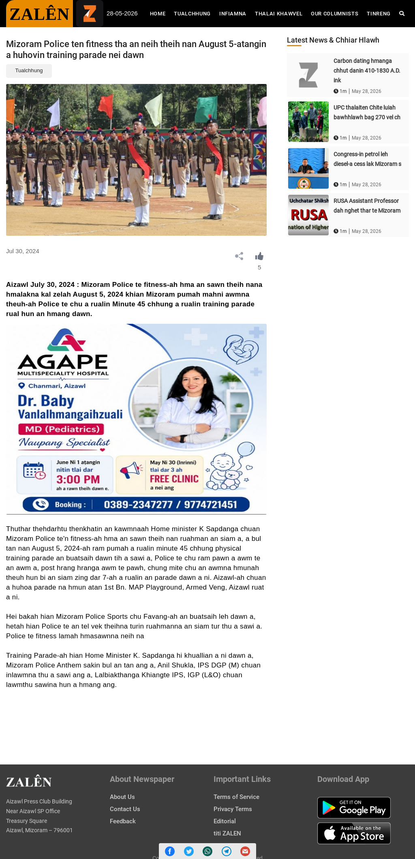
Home (160, 13)
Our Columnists (334, 14)
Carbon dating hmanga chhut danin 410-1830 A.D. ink (367, 71)
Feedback (123, 821)
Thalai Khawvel (278, 14)
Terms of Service (236, 797)
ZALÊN (39, 14)
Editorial (225, 821)
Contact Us (125, 809)
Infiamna (232, 14)
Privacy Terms (233, 809)
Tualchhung (192, 14)
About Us (122, 797)
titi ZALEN (227, 833)
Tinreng (379, 14)
